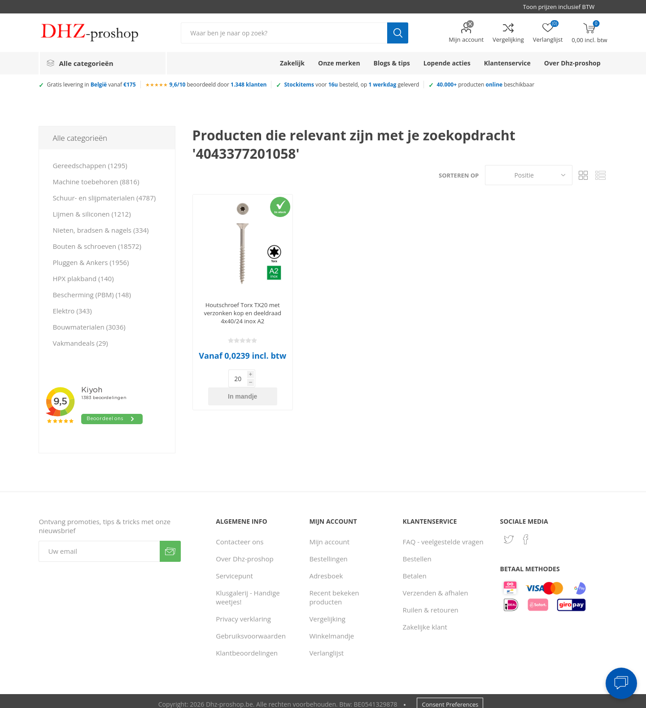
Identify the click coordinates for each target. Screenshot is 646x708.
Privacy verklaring (243, 612)
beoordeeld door (218, 84)
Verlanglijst (326, 646)
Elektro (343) (72, 310)
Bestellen (417, 552)
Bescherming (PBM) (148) (91, 294)
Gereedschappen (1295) (89, 165)
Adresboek (326, 569)
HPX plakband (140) (82, 278)
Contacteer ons (239, 535)
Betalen (415, 569)
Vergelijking (508, 39)
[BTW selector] (563, 6)
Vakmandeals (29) (80, 343)
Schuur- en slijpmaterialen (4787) (104, 197)
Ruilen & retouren (430, 603)
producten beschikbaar (485, 84)
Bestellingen (328, 552)
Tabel (583, 175)
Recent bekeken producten (334, 591)
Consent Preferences (450, 698)
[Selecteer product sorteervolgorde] (528, 175)
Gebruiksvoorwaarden (251, 629)
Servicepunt (234, 569)
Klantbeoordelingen (247, 646)
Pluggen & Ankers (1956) (90, 262)
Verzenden (170, 545)
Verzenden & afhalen (435, 586)
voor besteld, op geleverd (351, 84)
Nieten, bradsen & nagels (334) (100, 230)
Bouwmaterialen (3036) (88, 326)
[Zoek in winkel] (284, 32)
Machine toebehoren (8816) (95, 181)
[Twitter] (509, 533)
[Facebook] (526, 533)
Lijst (600, 175)
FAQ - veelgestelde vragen (443, 535)
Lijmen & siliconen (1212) (91, 213)
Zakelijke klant (425, 620)
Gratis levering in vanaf (91, 84)
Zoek (397, 32)
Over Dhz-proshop (244, 552)
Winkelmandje (331, 629)
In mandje (256, 378)
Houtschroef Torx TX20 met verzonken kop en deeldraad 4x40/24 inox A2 (242, 313)
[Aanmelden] (99, 545)
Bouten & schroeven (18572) (96, 246)
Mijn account (466, 39)
